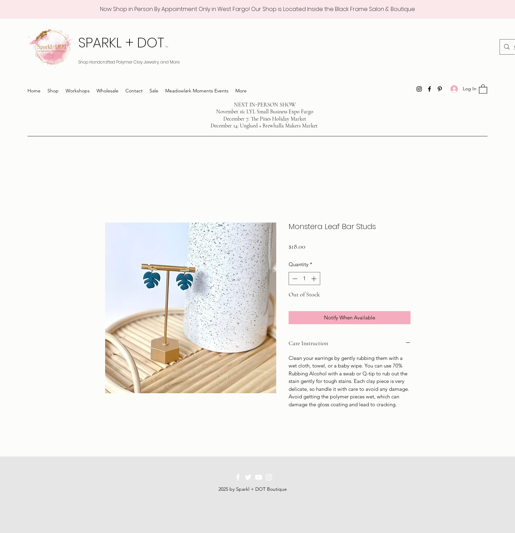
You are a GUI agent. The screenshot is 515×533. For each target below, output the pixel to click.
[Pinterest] (439, 89)
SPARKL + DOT (123, 42)
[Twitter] (248, 477)
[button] (483, 89)
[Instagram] (419, 89)
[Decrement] (294, 278)
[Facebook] (429, 89)
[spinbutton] (304, 278)
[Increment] (314, 278)
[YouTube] (258, 477)
